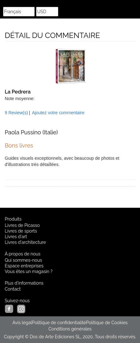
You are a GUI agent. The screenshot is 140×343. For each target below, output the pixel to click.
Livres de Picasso (22, 225)
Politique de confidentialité (59, 322)
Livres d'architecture (25, 242)
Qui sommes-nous (23, 260)
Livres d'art (16, 236)
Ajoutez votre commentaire (58, 112)
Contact (13, 289)
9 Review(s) (16, 112)
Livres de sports (21, 230)
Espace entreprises (24, 265)
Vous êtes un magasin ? (29, 271)
